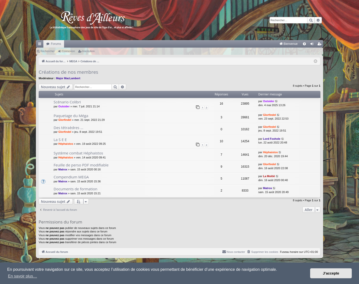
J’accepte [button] (331, 273)
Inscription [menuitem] (320, 45)
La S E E (60, 139)
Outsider (64, 106)
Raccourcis (40, 45)
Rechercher (47, 51)
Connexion (68, 51)
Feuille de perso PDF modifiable (81, 164)
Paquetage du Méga (71, 115)
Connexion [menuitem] (313, 45)
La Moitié (269, 176)
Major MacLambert (68, 78)
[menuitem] (236, 44)
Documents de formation (75, 188)
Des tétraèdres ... (68, 127)
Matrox (62, 169)
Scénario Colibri (67, 101)
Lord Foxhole (271, 138)
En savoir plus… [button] (22, 276)
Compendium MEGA (71, 176)
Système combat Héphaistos (78, 152)
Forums (56, 44)
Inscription (88, 51)
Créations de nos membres (68, 72)
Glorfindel (64, 119)
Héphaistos (65, 143)
